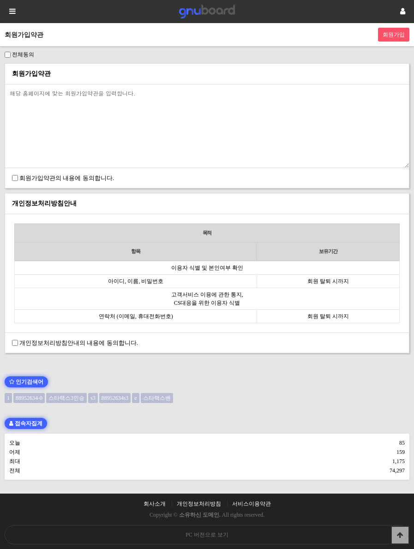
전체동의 (23, 54)
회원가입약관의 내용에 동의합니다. (66, 178)
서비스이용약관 (251, 504)
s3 (93, 398)
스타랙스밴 (157, 398)
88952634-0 (29, 398)
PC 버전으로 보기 (207, 534)
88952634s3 (115, 398)
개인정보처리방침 (199, 504)
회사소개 (155, 504)
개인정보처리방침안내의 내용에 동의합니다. (78, 342)
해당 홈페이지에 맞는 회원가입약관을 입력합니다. (207, 126)
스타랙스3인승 (66, 398)
